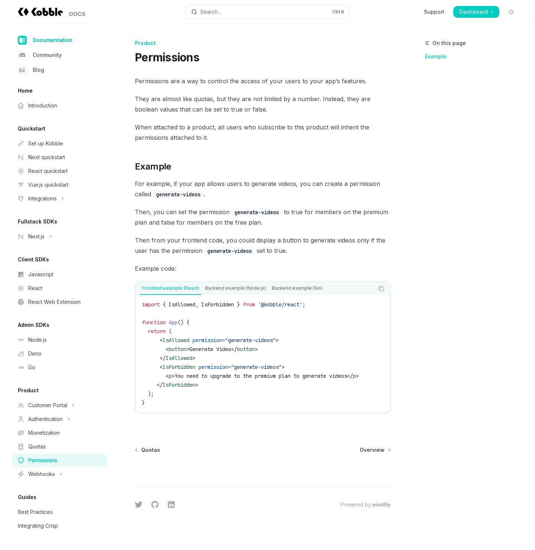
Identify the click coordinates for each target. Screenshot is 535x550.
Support (434, 12)
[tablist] (254, 288)
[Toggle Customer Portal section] (59, 405)
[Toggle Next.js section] (59, 236)
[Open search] (267, 12)
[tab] (170, 288)
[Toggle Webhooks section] (59, 474)
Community (40, 55)
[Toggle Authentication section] (59, 419)
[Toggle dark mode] (511, 12)
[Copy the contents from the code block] (381, 288)
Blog (31, 69)
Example (436, 56)
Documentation (45, 40)
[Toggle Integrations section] (59, 198)
